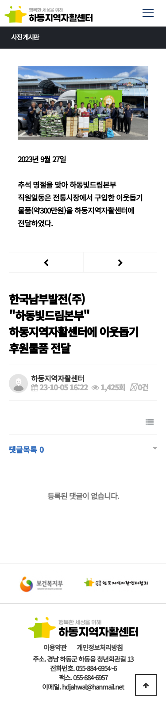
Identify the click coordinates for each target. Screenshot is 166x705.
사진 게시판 (85, 37)
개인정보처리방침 (100, 647)
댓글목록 (26, 449)
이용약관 (54, 647)
